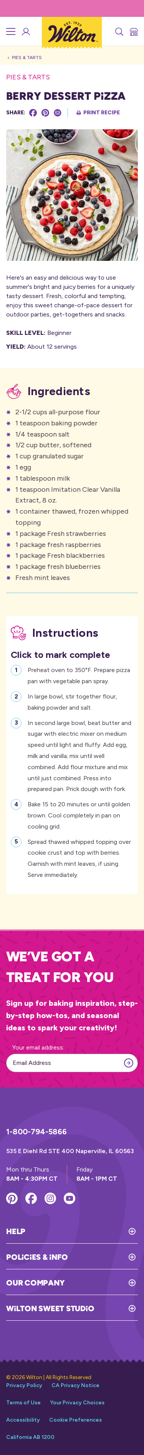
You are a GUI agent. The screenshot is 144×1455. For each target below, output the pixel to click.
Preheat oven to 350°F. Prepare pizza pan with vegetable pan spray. (79, 675)
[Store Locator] (133, 31)
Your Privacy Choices (77, 1402)
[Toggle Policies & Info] (103, 1257)
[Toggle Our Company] (101, 1283)
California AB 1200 (30, 1437)
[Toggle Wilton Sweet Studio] (116, 1308)
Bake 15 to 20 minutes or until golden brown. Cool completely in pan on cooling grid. (79, 814)
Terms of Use (23, 1402)
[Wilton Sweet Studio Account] (25, 31)
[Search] (118, 31)
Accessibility (23, 1420)
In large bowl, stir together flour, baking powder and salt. (72, 701)
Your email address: (38, 1047)
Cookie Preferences (75, 1420)
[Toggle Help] (81, 1231)
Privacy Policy (24, 1385)
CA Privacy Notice (75, 1385)
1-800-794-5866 (36, 1131)
